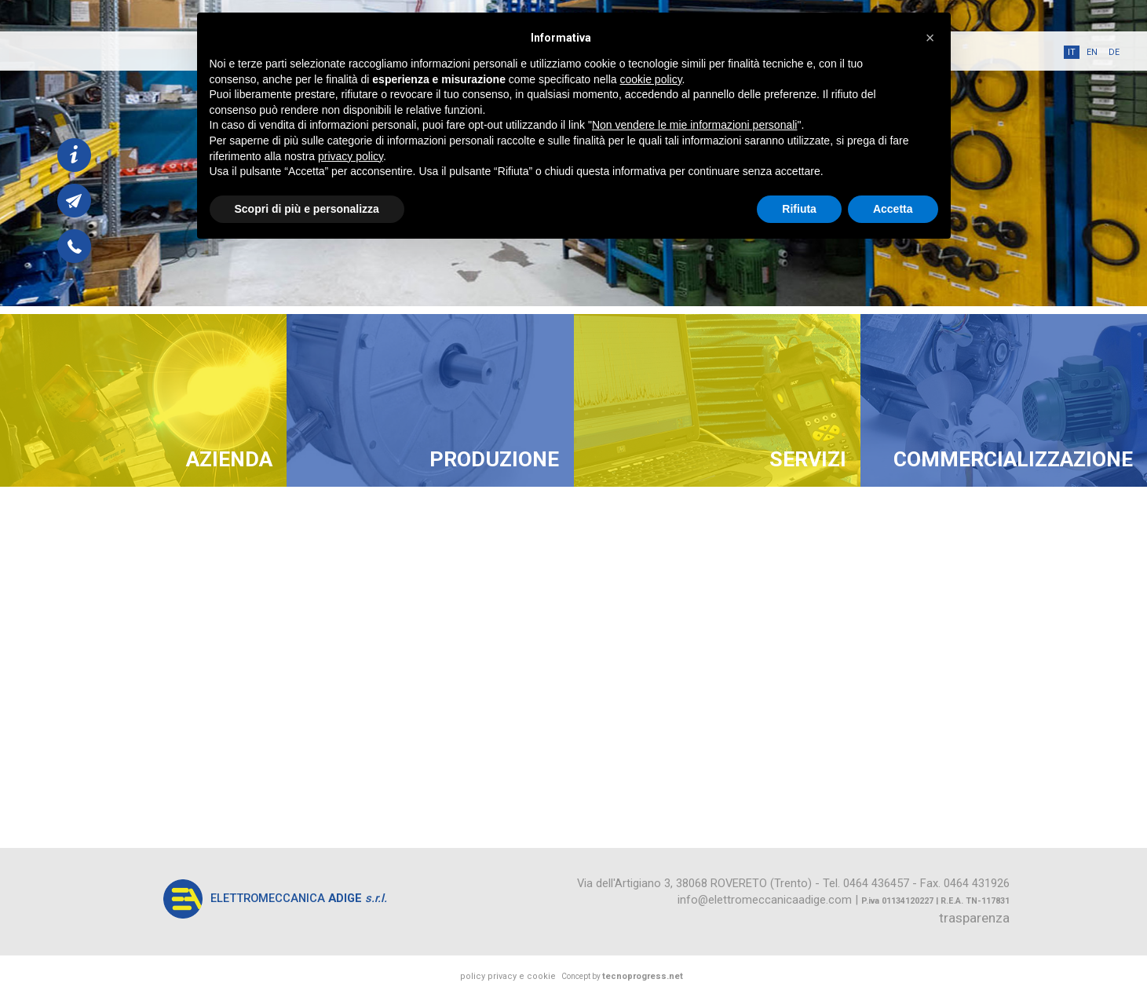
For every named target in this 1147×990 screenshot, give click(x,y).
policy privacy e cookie (508, 976)
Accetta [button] (893, 209)
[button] (930, 37)
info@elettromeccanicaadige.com (765, 900)
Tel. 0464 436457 (866, 883)
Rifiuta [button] (799, 209)
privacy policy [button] (350, 156)
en (1092, 52)
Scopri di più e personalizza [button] (307, 209)
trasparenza (974, 918)
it (1072, 52)
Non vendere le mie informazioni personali (694, 125)
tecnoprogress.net (642, 976)
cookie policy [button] (650, 79)
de (1114, 52)
